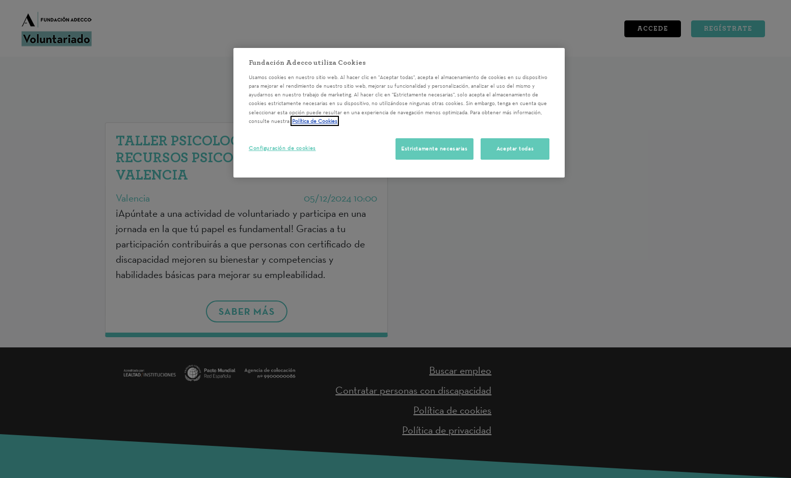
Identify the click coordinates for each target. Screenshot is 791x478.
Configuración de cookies (282, 148)
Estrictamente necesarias (434, 148)
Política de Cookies (314, 120)
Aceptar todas (515, 148)
